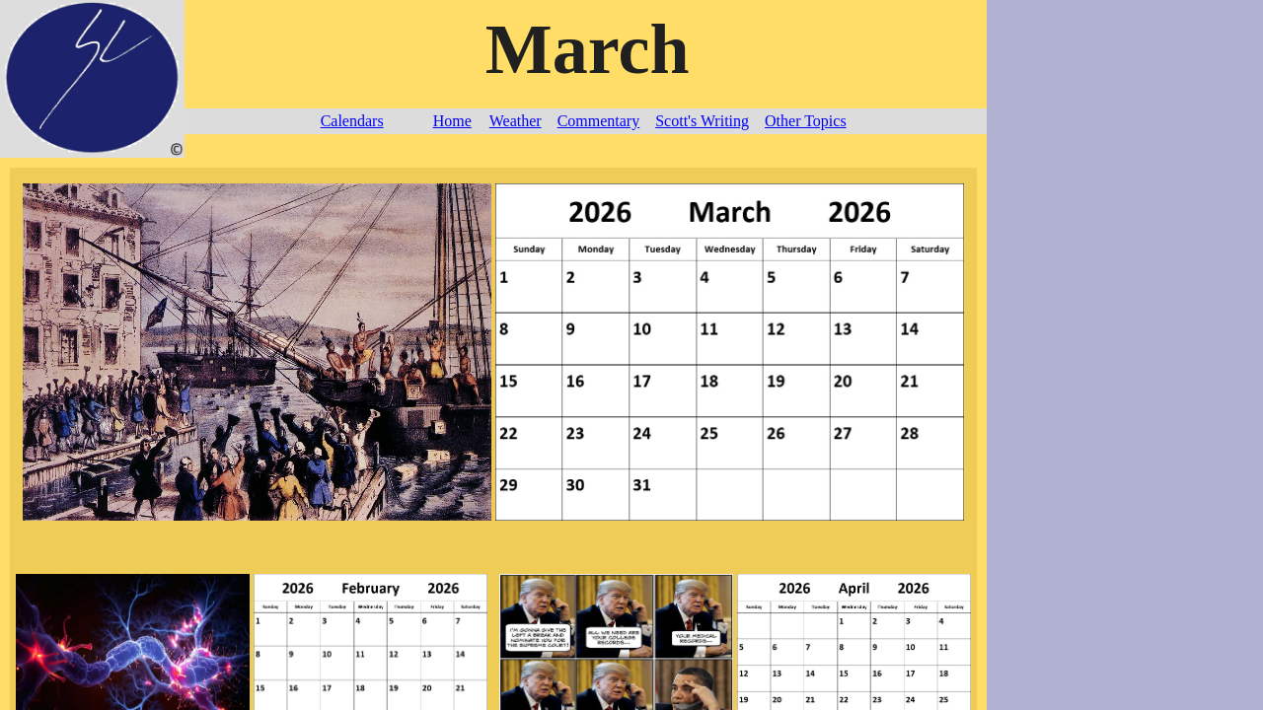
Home (452, 120)
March (587, 49)
